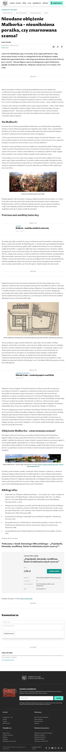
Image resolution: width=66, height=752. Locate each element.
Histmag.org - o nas (8, 717)
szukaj (12, 3)
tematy (18, 3)
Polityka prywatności (39, 739)
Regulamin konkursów (40, 737)
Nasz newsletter (38, 721)
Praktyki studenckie (8, 735)
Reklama (5, 737)
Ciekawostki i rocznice (9, 10)
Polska (46, 13)
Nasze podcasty (38, 719)
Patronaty (5, 739)
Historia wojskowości (21, 13)
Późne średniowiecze (35, 13)
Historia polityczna (8, 13)
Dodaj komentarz (9, 634)
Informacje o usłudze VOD (41, 741)
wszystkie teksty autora (8, 660)
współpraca (37, 3)
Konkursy (36, 724)
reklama (45, 3)
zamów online (53, 571)
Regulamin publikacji (39, 735)
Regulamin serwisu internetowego (43, 733)
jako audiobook (26, 599)
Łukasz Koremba (6, 42)
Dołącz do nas (6, 733)
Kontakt (5, 719)
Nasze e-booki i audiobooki (41, 717)
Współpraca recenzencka (9, 741)
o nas (29, 3)
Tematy (5, 721)
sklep (24, 3)
